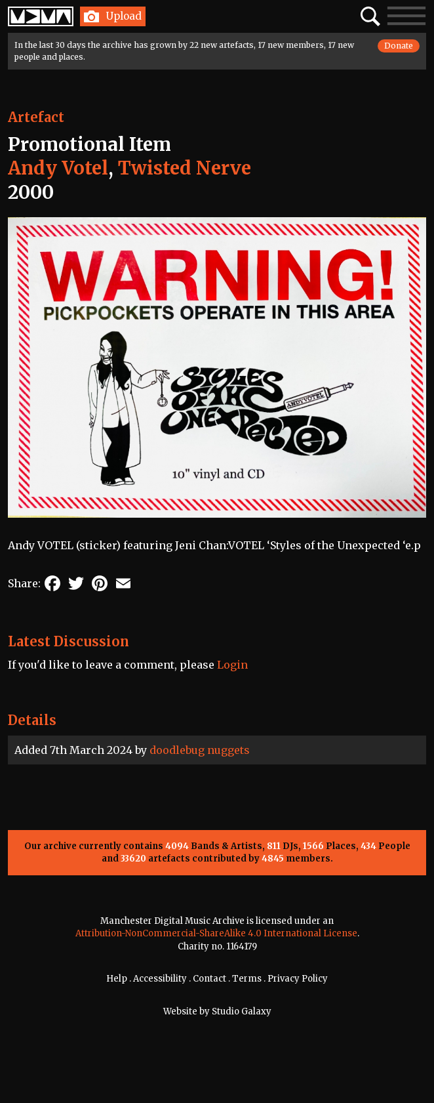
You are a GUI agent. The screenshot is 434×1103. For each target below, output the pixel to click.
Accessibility (160, 978)
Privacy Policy (297, 978)
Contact (209, 978)
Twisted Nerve (184, 168)
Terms (247, 978)
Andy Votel (58, 168)
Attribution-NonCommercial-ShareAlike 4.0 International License (216, 933)
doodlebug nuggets (199, 750)
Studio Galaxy (241, 1011)
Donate (398, 46)
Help (116, 978)
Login (232, 664)
